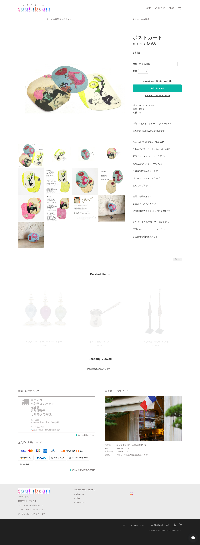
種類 (135, 64)
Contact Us (80, 502)
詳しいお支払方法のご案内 (83, 470)
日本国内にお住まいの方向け (157, 95)
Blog (172, 8)
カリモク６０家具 (141, 19)
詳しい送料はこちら (86, 435)
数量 (135, 71)
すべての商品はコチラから (59, 19)
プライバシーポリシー (138, 525)
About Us (159, 8)
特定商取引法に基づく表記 (160, 525)
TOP (124, 525)
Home (148, 8)
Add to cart (157, 88)
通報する (177, 259)
